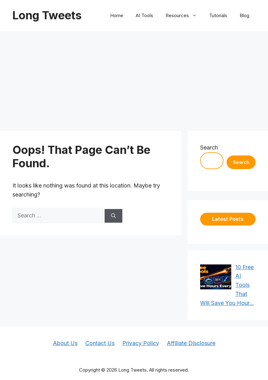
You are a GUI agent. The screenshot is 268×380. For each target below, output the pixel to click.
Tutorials (218, 15)
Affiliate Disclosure (191, 343)
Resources (184, 15)
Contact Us (100, 343)
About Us (65, 343)
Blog (244, 15)
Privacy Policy (140, 343)
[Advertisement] (134, 77)
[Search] (113, 216)
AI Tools (144, 15)
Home (116, 15)
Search (209, 147)
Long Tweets (47, 15)
